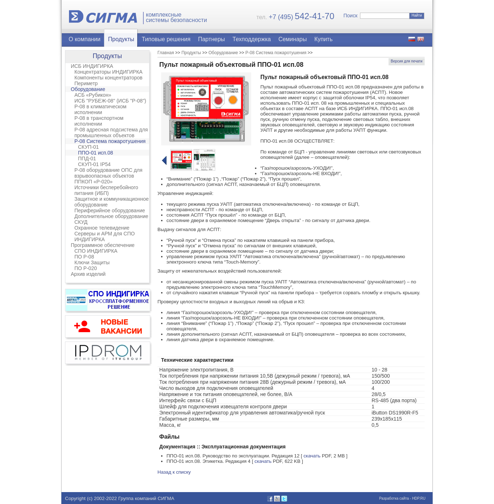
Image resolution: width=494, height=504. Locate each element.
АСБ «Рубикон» (92, 95)
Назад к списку (174, 472)
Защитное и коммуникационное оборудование (111, 202)
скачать (311, 456)
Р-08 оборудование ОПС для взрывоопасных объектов (108, 173)
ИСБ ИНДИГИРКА (92, 66)
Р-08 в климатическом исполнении (100, 109)
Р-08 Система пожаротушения (110, 141)
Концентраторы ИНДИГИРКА (108, 72)
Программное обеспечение (103, 245)
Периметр (86, 83)
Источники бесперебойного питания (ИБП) (106, 190)
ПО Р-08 (84, 257)
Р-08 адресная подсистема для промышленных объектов (111, 132)
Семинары (292, 39)
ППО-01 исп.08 (95, 153)
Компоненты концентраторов (108, 78)
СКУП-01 (88, 147)
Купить (323, 39)
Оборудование (88, 89)
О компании (84, 39)
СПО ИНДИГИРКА (95, 251)
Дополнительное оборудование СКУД (111, 219)
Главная (165, 52)
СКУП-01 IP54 (94, 164)
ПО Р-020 (85, 268)
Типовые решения (166, 39)
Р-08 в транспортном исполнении (99, 121)
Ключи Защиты (92, 262)
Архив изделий (88, 274)
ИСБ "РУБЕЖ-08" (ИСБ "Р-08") (110, 101)
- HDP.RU (417, 498)
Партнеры (211, 39)
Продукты (121, 39)
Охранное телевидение (101, 228)
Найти (417, 15)
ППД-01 (87, 158)
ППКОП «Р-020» (93, 181)
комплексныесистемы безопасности (176, 17)
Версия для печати (406, 61)
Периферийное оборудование (109, 210)
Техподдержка (252, 39)
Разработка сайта (394, 498)
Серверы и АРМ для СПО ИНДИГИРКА (104, 236)
